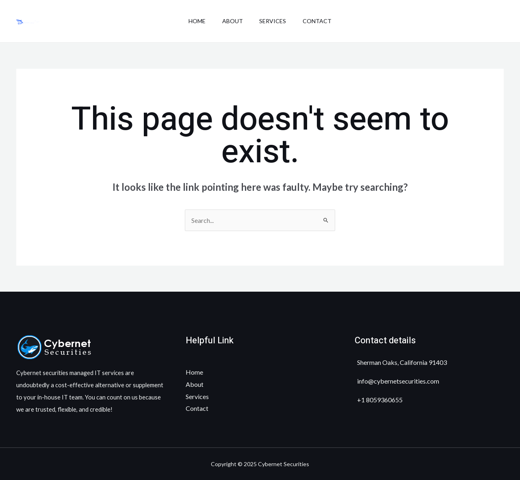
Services (274, 20)
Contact (321, 20)
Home (192, 20)
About (231, 20)
